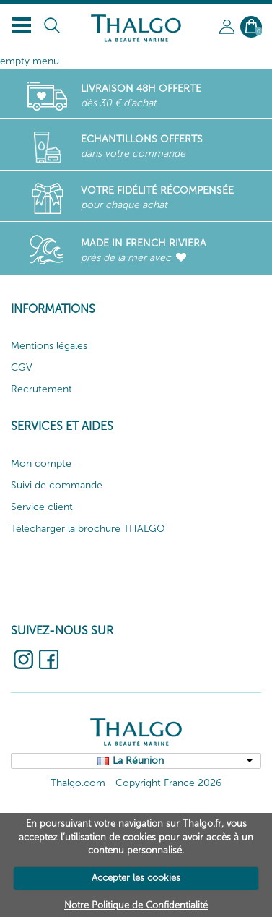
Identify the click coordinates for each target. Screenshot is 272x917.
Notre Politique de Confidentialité (136, 905)
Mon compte (41, 463)
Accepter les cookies (136, 877)
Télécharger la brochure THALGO (88, 528)
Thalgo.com (78, 783)
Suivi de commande (56, 485)
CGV (21, 367)
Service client (42, 507)
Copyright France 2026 (168, 783)
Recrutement (41, 389)
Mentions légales (49, 346)
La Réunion (138, 760)
